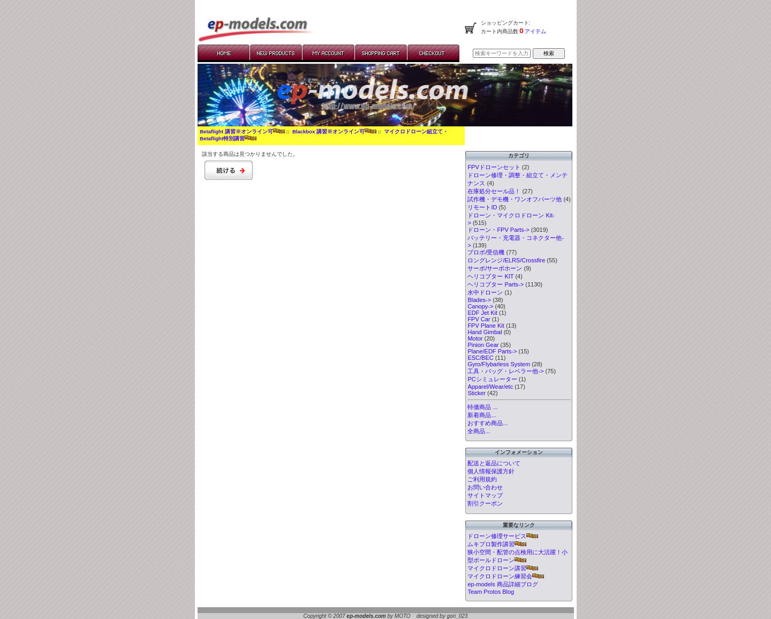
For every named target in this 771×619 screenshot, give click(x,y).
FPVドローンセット (493, 167)
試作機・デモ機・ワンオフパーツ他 (514, 199)
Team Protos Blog (490, 591)
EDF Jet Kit (482, 313)
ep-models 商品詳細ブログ (502, 584)
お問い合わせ (485, 487)
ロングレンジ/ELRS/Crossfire (506, 260)
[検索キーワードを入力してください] (502, 53)
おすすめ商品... (487, 423)
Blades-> (479, 300)
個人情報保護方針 (491, 471)
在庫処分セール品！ (493, 191)
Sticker (476, 393)
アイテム (535, 31)
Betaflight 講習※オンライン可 (242, 131)
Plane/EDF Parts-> (492, 351)
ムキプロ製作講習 (496, 544)
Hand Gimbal (484, 332)
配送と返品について (493, 463)
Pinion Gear (482, 345)
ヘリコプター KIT (490, 276)
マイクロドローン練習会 (505, 576)
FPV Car (478, 319)
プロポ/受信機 (485, 252)
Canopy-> (480, 306)
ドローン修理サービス (502, 536)
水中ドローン (485, 292)
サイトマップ (485, 495)
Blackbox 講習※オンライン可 (334, 131)
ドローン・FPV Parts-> (498, 230)
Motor (474, 338)
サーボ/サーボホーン (494, 268)
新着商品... (481, 415)
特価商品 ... (482, 407)
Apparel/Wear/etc (490, 386)
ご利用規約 (482, 479)
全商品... (478, 431)
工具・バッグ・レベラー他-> (505, 371)
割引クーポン (485, 503)
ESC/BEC (480, 357)
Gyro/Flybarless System (498, 364)
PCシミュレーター (492, 379)
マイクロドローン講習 (502, 568)
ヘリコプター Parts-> (495, 284)
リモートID (482, 207)
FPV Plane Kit (485, 325)
